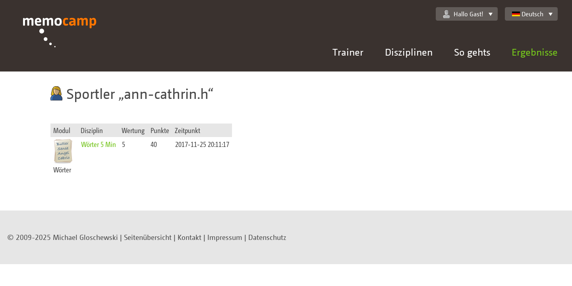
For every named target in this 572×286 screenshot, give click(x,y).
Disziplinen (409, 52)
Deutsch (527, 14)
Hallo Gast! (463, 14)
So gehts (472, 52)
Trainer (347, 52)
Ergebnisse (535, 52)
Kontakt (189, 237)
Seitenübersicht (148, 237)
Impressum (224, 237)
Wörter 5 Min (98, 144)
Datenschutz (267, 237)
